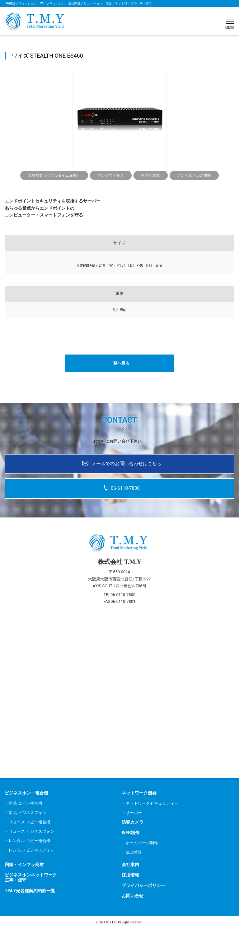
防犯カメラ (132, 822)
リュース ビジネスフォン (31, 831)
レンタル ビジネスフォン (31, 850)
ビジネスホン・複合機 (26, 792)
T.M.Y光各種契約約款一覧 (30, 890)
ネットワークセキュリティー (152, 803)
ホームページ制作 (142, 843)
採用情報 (130, 874)
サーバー (134, 812)
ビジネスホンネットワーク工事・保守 (31, 877)
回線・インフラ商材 (24, 864)
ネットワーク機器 (139, 792)
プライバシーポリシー (143, 885)
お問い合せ (132, 895)
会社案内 (130, 864)
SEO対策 (133, 852)
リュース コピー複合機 (29, 822)
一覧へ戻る (119, 363)
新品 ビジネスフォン (27, 812)
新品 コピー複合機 (25, 803)
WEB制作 (130, 832)
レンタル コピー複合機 (29, 840)
